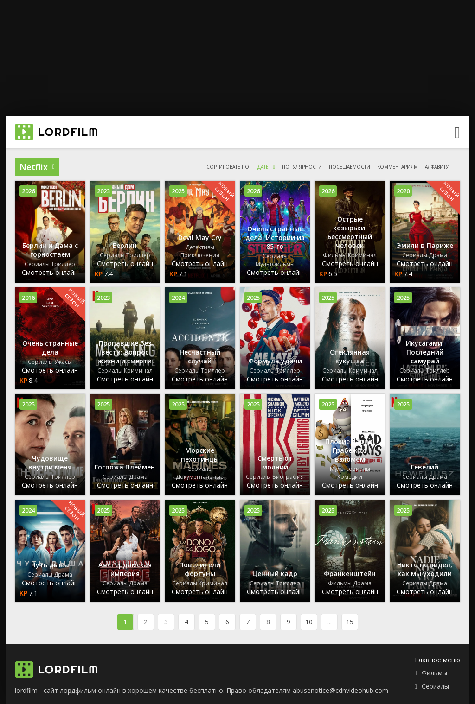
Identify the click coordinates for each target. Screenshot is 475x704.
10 (309, 621)
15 (349, 621)
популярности (302, 167)
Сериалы (435, 686)
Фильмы (434, 672)
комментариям (397, 167)
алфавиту (437, 167)
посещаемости (349, 167)
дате (263, 167)
